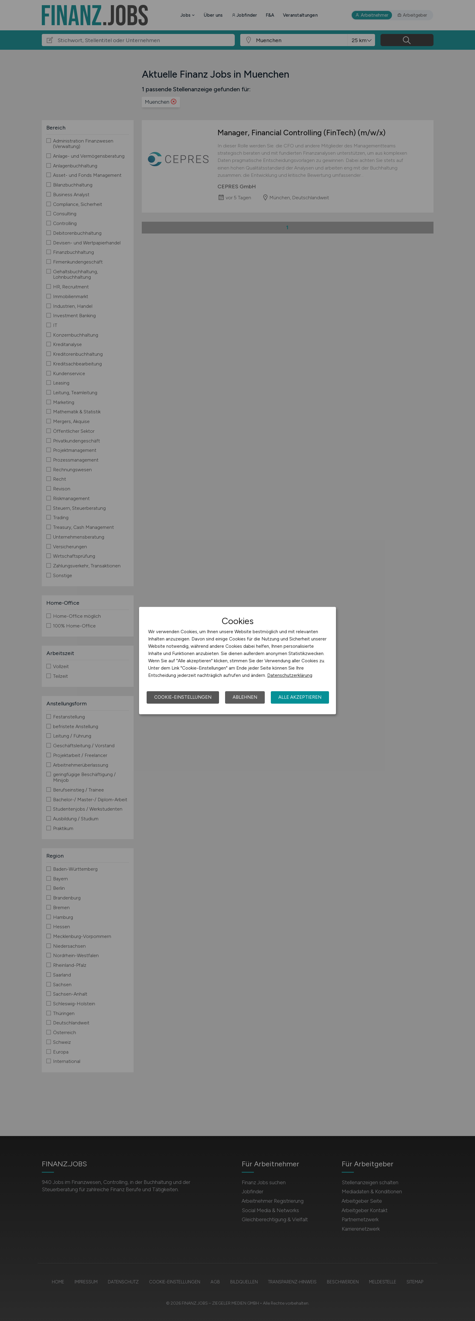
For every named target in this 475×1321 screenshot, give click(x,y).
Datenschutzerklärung (289, 675)
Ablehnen (245, 697)
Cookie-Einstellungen (182, 697)
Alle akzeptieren (299, 697)
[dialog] (237, 660)
